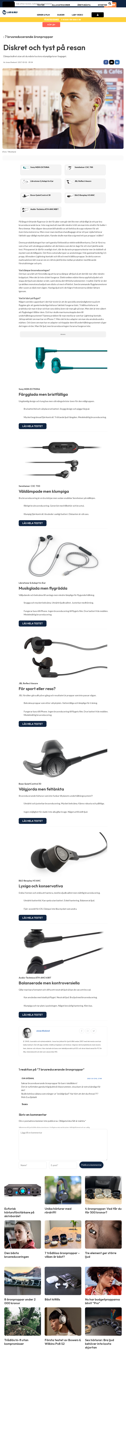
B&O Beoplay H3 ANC (85, 195)
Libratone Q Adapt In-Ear (42, 181)
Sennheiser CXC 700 (84, 167)
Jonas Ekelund (11, 62)
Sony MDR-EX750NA (39, 167)
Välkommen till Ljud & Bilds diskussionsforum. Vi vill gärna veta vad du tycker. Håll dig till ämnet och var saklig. (54, 1128)
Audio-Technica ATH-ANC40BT (44, 210)
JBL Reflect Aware (83, 181)
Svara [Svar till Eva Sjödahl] (25, 1104)
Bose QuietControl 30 (40, 195)
